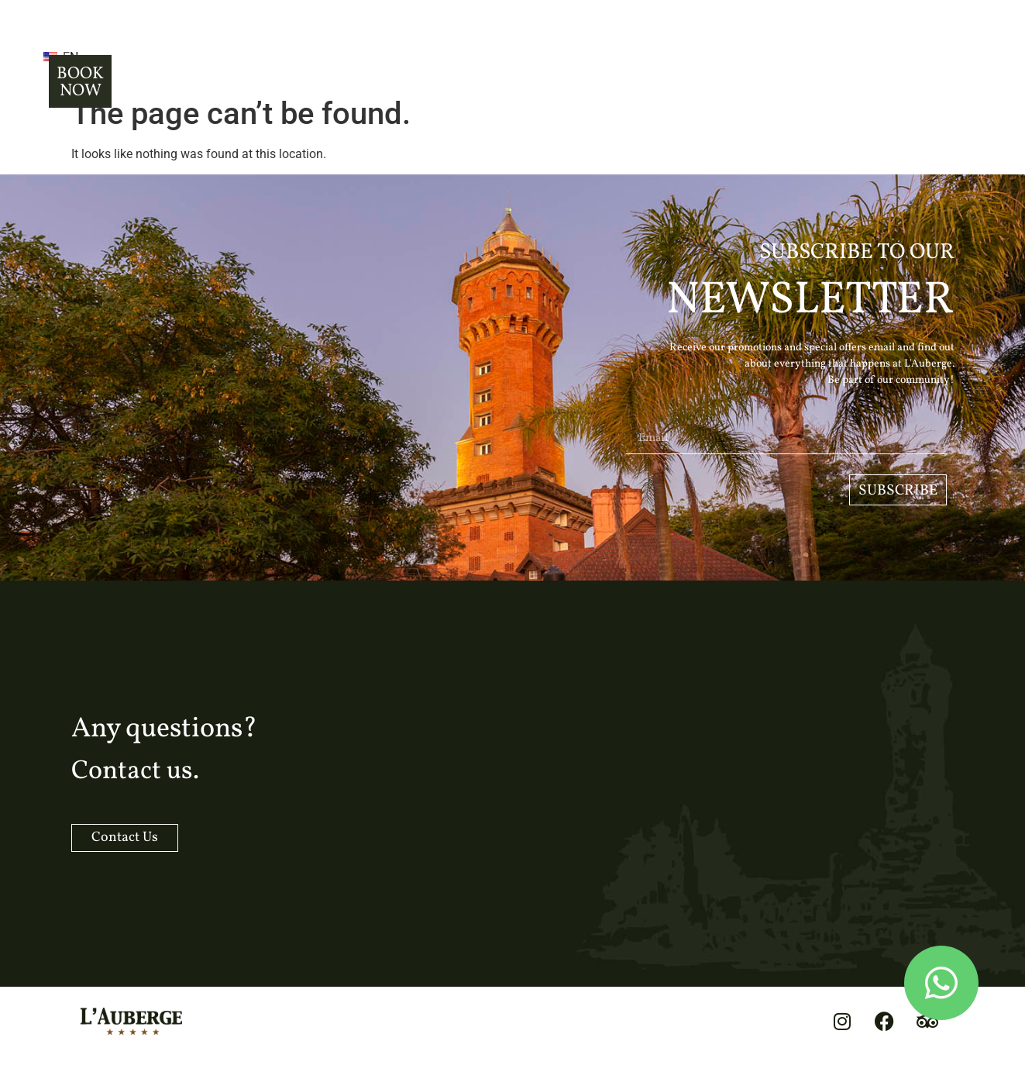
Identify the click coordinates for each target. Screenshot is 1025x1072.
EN (166, 48)
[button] (101, 46)
